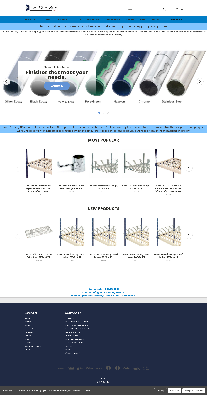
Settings (160, 390)
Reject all (174, 390)
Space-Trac (93, 19)
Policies (129, 19)
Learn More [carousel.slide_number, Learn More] (57, 85)
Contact (156, 19)
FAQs (142, 19)
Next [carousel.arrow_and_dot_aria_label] (200, 81)
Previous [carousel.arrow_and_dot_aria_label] (6, 81)
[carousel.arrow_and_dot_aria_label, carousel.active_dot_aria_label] (99, 113)
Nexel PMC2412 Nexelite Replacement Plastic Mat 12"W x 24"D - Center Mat (168, 188)
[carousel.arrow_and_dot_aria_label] (104, 113)
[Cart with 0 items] (181, 8)
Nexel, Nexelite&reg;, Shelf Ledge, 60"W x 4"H (103, 255)
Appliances (69, 318)
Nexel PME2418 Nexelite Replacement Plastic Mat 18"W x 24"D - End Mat (39, 188)
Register (38, 346)
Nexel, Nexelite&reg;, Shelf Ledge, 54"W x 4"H (136, 255)
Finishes (62, 19)
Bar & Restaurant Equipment (77, 321)
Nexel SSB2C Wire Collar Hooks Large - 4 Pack (71, 187)
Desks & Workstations (75, 342)
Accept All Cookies (194, 390)
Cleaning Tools (71, 335)
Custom (76, 19)
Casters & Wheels (72, 332)
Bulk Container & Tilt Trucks (77, 328)
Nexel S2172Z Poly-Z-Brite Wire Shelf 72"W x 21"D (38, 255)
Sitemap (28, 350)
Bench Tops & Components (76, 325)
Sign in (28, 346)
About (49, 19)
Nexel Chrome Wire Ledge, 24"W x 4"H (104, 187)
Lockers (68, 346)
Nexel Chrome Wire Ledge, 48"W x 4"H (136, 187)
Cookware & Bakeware (75, 339)
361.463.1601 (176, 19)
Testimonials (112, 19)
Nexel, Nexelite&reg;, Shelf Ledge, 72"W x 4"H (71, 255)
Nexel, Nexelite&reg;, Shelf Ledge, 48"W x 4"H (168, 255)
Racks (67, 350)
